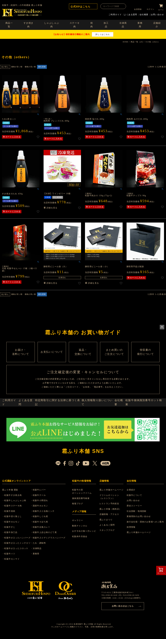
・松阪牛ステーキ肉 (14, 520)
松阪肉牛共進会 (80, 551)
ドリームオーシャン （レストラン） (110, 511)
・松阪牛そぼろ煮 (42, 536)
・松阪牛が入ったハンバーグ (18, 552)
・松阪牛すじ (10, 542)
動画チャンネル (80, 540)
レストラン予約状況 (110, 518)
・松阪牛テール (41, 510)
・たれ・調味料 (41, 558)
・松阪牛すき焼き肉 (14, 510)
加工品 (106, 24)
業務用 (139, 24)
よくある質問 (130, 14)
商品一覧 (9, 24)
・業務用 (38, 568)
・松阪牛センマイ (12, 574)
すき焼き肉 (28, 24)
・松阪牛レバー (41, 504)
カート (161, 9)
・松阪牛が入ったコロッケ (17, 563)
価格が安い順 (16, 66)
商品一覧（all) (137, 41)
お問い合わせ (157, 14)
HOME (125, 41)
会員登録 (137, 9)
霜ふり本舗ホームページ (112, 504)
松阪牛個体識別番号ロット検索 (145, 415)
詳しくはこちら (102, 33)
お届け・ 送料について (20, 357)
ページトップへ (162, 326)
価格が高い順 (30, 66)
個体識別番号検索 (81, 513)
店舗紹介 (157, 24)
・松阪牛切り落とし (14, 531)
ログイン (149, 9)
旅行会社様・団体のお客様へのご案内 (145, 536)
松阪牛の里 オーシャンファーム (83, 506)
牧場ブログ (78, 518)
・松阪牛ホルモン (12, 536)
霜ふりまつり (106, 534)
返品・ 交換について (83, 357)
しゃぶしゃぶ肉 (51, 24)
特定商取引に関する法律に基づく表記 (60, 415)
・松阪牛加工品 (11, 547)
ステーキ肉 (75, 24)
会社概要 (144, 14)
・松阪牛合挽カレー (44, 542)
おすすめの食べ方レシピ (85, 546)
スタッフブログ (107, 545)
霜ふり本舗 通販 (12, 504)
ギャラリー (78, 535)
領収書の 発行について (145, 357)
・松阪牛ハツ (10, 568)
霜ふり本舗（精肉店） (111, 523)
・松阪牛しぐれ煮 (42, 531)
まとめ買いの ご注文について (114, 357)
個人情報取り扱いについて (98, 415)
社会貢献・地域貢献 (136, 526)
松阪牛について (134, 510)
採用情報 (131, 542)
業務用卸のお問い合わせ (139, 531)
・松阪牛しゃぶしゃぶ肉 (16, 515)
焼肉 (91, 24)
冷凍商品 (123, 24)
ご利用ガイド (115, 14)
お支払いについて (51, 357)
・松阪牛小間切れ (42, 515)
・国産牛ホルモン (42, 520)
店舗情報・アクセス (110, 529)
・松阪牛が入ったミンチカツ (18, 558)
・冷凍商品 (39, 563)
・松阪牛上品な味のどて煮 (47, 547)
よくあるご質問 (107, 539)
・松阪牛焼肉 (10, 526)
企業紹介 (131, 504)
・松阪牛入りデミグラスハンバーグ (51, 552)
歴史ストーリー (134, 520)
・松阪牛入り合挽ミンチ (46, 526)
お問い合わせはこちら (123, 620)
